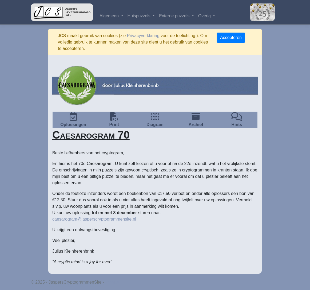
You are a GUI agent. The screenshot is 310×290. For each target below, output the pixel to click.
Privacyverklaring (143, 35)
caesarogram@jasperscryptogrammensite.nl (94, 219)
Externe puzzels (174, 16)
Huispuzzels (140, 16)
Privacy (112, 282)
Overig (205, 16)
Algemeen (110, 16)
